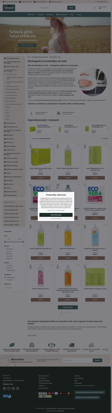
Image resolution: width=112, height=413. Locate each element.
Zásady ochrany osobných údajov (56, 210)
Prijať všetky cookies (56, 215)
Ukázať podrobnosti (56, 218)
